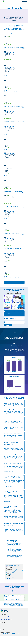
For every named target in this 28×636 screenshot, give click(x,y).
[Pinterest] (6, 619)
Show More (14, 20)
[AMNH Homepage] (5, 1)
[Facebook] (1, 619)
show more (23, 48)
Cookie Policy (14, 633)
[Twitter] (3, 619)
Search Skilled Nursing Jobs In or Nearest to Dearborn (14, 282)
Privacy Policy (2, 633)
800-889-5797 (6, 616)
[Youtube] (10, 619)
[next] (23, 570)
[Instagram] (11, 619)
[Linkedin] (4, 619)
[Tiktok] (8, 619)
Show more (14, 591)
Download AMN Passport (7, 325)
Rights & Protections (8, 633)
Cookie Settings (19, 633)
